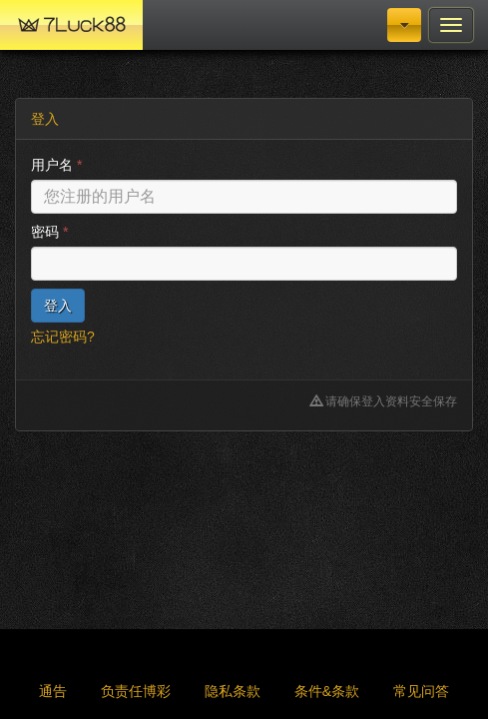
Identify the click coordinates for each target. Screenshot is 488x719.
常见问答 (421, 691)
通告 (53, 691)
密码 (49, 232)
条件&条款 (326, 691)
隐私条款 (232, 691)
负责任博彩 (136, 691)
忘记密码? (63, 337)
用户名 (56, 165)
